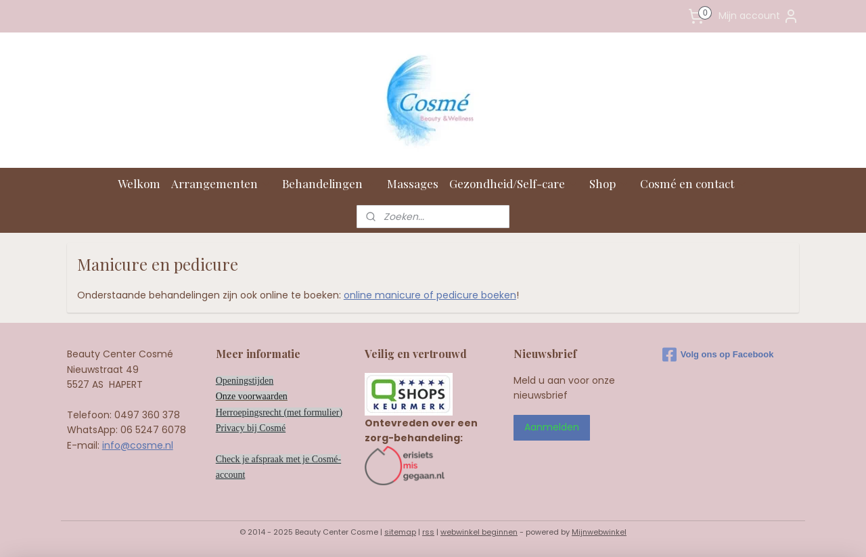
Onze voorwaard (247, 396)
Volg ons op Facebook (718, 355)
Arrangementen (221, 183)
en (283, 396)
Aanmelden (551, 427)
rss (428, 532)
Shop (609, 183)
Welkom (139, 183)
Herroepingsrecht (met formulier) (279, 412)
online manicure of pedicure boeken (430, 295)
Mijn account (759, 16)
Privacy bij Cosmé (251, 428)
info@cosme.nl (137, 445)
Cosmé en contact (694, 183)
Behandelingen (329, 183)
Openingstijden (245, 381)
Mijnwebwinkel (599, 532)
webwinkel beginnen (479, 532)
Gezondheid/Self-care (513, 183)
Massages (412, 183)
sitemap (400, 532)
